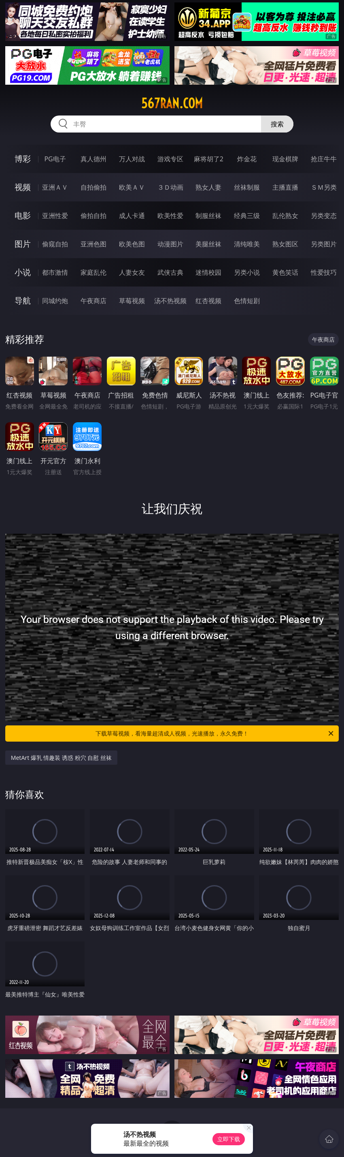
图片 (23, 243)
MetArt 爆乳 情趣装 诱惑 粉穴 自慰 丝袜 (61, 757)
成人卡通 (132, 215)
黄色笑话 (285, 272)
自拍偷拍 (93, 187)
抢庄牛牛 (324, 158)
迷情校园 (208, 272)
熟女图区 (285, 244)
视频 (23, 187)
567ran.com (172, 103)
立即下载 (228, 1139)
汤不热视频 (170, 300)
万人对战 (132, 158)
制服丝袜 (208, 215)
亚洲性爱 (55, 215)
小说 (23, 272)
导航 (23, 300)
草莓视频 (132, 300)
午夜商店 (93, 300)
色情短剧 (247, 300)
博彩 (23, 158)
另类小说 (247, 272)
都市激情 (55, 272)
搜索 (277, 124)
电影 (23, 215)
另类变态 (324, 215)
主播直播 (285, 187)
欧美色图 (132, 244)
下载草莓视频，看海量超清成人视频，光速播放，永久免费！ (215, 733)
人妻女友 (132, 272)
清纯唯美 (247, 244)
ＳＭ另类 (324, 187)
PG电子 (55, 158)
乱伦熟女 (285, 215)
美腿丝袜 (208, 244)
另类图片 (324, 244)
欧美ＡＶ (132, 187)
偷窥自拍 (55, 244)
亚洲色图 (93, 244)
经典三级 (247, 215)
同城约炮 (55, 300)
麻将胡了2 (208, 158)
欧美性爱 (170, 215)
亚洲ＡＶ (55, 187)
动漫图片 (170, 244)
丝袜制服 (247, 187)
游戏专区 (170, 158)
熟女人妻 (208, 187)
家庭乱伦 (93, 272)
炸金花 (247, 158)
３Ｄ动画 (170, 187)
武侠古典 (170, 272)
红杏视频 (208, 300)
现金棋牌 (285, 158)
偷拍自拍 (93, 215)
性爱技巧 (324, 272)
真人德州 (93, 158)
